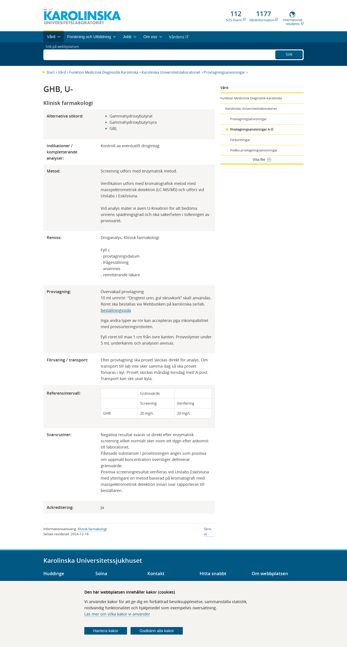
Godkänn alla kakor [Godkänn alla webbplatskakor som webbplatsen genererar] (157, 631)
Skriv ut (207, 531)
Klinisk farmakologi (92, 529)
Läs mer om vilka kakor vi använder (117, 614)
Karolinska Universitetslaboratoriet (171, 72)
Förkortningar (240, 140)
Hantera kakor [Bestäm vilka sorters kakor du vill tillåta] (105, 631)
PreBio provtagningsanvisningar (254, 150)
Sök (289, 53)
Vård (62, 72)
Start (50, 72)
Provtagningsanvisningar (224, 72)
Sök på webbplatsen (64, 54)
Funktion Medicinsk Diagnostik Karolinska (103, 72)
